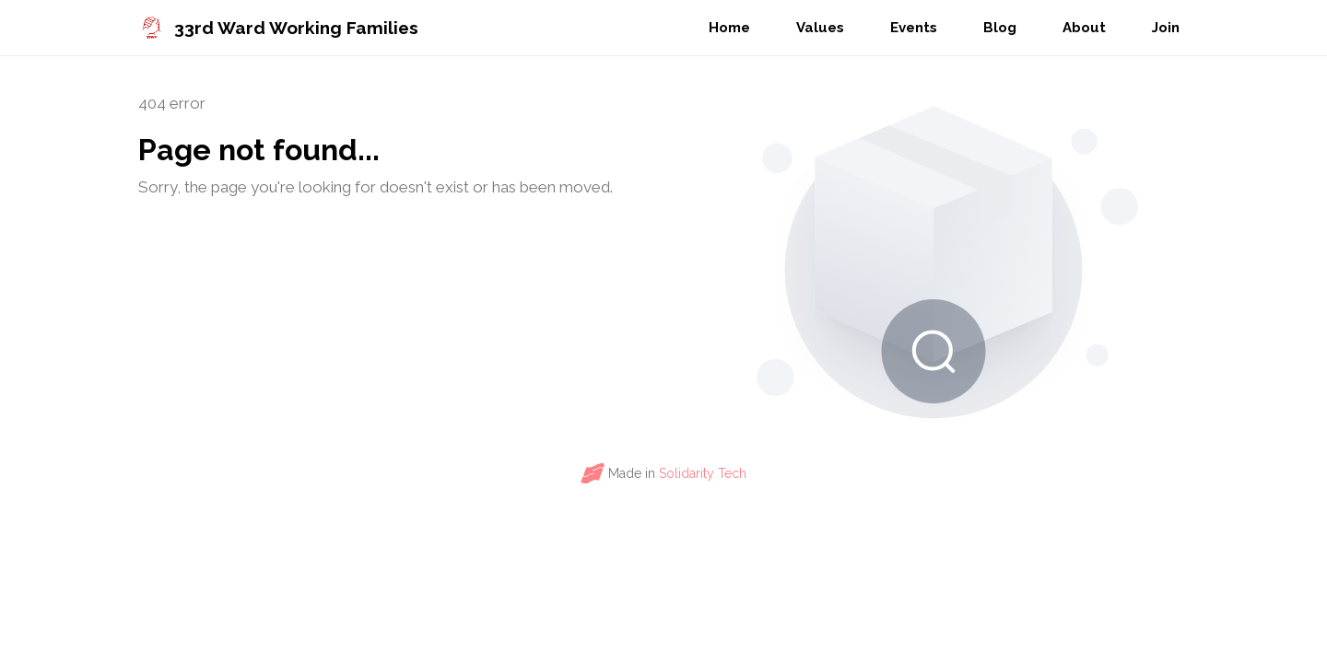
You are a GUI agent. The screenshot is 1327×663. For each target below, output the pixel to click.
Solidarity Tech (702, 473)
